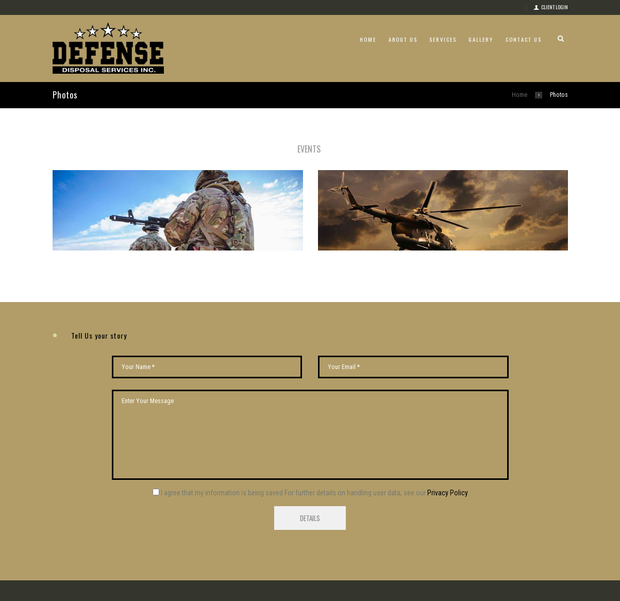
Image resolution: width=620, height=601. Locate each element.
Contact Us (524, 39)
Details (310, 506)
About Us (403, 39)
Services (443, 39)
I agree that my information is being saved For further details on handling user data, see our (314, 481)
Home (368, 39)
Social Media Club (266, 595)
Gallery (480, 39)
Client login (554, 7)
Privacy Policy (447, 481)
